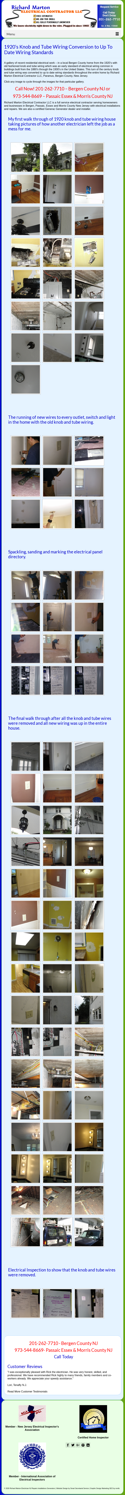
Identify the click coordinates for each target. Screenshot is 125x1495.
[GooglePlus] (78, 1445)
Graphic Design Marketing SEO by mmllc (105, 1488)
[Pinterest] (83, 1445)
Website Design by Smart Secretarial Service (72, 1488)
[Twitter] (73, 1445)
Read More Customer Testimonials (27, 1391)
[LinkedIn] (88, 1445)
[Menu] (62, 34)
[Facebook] (68, 1445)
